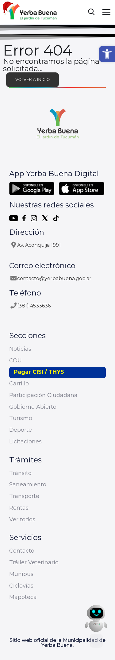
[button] (107, 54)
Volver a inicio (32, 80)
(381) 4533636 (34, 306)
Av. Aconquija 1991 (39, 245)
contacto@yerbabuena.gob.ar (54, 278)
